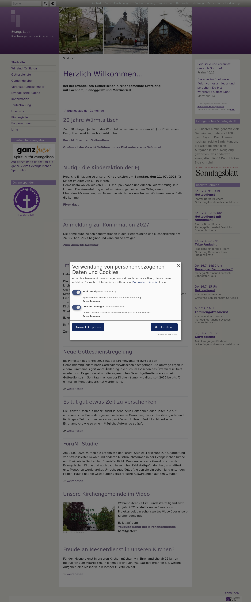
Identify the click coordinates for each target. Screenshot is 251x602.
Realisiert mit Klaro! (167, 335)
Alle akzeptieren (164, 327)
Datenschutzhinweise (145, 282)
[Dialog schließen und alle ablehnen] (178, 264)
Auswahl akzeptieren (88, 327)
